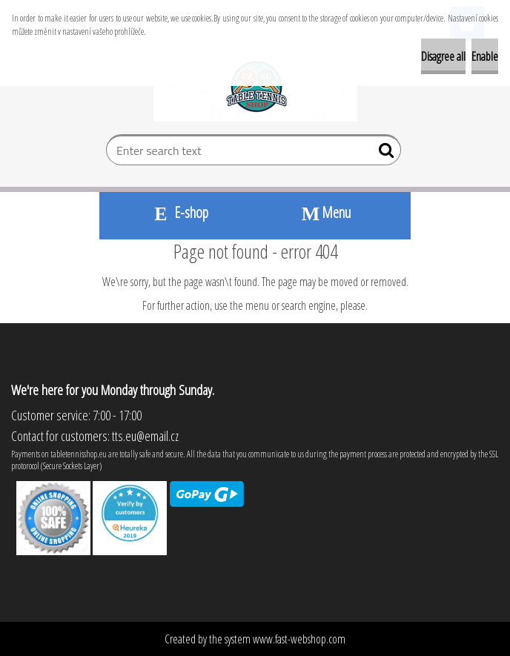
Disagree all (443, 56)
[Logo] (255, 86)
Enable (484, 56)
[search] (383, 153)
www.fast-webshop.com (299, 639)
